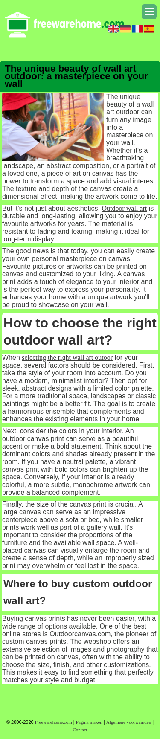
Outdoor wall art (124, 208)
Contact (80, 729)
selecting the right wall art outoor (67, 357)
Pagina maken (89, 722)
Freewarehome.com (53, 722)
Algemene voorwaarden (128, 722)
